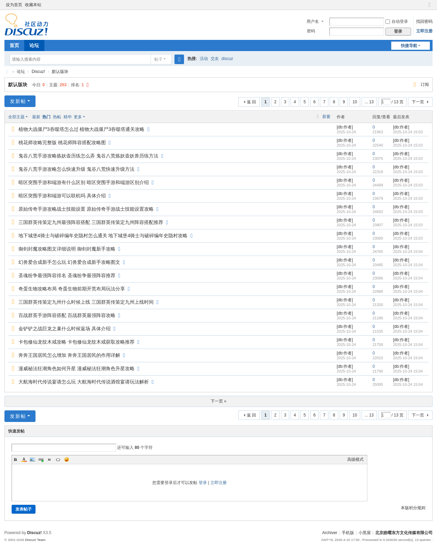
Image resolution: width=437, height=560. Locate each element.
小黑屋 (364, 532)
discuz (227, 58)
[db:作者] (345, 127)
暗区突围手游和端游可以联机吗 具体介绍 (62, 195)
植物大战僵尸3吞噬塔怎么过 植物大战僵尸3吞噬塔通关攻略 (81, 129)
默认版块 (60, 71)
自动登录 (396, 21)
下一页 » (218, 401)
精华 (68, 117)
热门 (46, 117)
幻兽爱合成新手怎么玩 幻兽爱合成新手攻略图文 (69, 262)
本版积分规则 (413, 507)
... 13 (369, 102)
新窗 (326, 116)
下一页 (418, 102)
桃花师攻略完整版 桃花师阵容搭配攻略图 (62, 142)
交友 (215, 58)
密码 (311, 31)
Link (41, 459)
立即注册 (424, 31)
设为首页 (14, 4)
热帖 (57, 117)
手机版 (348, 532)
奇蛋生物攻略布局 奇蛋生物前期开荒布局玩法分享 (71, 288)
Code (58, 459)
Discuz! (38, 71)
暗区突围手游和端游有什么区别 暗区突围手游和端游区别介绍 (83, 182)
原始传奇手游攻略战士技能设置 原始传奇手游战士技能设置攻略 (86, 209)
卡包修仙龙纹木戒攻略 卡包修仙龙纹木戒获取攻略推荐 (76, 342)
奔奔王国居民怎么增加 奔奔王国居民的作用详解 (69, 355)
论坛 (34, 45)
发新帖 (18, 101)
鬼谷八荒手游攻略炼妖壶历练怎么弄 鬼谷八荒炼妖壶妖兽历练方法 (88, 155)
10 (354, 102)
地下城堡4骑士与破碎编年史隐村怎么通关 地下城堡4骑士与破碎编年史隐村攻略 (102, 235)
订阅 (425, 84)
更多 (78, 117)
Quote (49, 459)
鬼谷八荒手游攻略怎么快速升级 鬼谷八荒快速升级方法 (76, 169)
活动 (204, 58)
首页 (14, 45)
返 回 (251, 102)
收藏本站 (33, 4)
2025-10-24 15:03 (408, 132)
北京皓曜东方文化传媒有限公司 (7, 72)
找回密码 (424, 21)
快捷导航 (409, 45)
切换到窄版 (429, 7)
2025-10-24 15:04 (408, 251)
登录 (203, 482)
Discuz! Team (35, 540)
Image (32, 459)
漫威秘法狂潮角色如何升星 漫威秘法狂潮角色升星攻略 (76, 368)
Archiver (329, 532)
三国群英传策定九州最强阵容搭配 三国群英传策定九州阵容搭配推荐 (90, 222)
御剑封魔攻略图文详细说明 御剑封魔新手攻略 (66, 249)
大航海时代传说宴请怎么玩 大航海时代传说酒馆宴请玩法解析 (83, 381)
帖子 (158, 59)
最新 (36, 117)
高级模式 (355, 459)
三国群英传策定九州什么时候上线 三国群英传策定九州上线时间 (86, 302)
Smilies (66, 459)
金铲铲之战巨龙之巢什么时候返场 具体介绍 (64, 328)
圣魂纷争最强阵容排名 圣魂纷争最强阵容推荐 (66, 275)
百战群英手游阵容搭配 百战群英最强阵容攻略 (66, 315)
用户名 (313, 21)
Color (23, 459)
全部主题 (16, 117)
